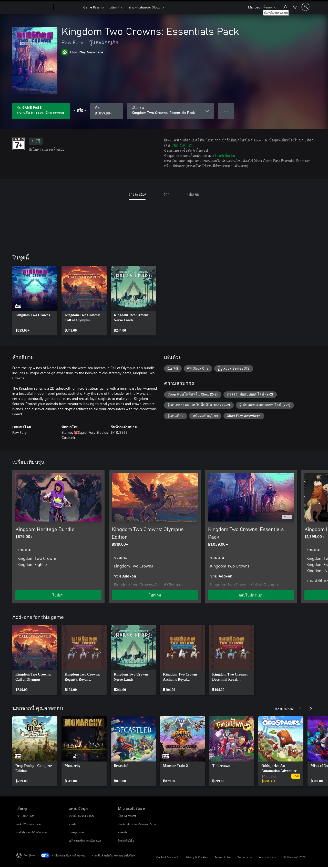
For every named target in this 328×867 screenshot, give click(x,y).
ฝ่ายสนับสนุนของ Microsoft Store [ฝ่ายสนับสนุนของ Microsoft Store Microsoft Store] (137, 824)
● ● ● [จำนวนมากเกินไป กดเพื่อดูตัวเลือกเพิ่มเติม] (226, 110)
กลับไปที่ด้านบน (251, 595)
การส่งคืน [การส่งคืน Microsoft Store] (123, 832)
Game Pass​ (91, 7)
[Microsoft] (34, 7)
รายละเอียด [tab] (137, 194)
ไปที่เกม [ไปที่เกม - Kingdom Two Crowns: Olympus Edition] (155, 595)
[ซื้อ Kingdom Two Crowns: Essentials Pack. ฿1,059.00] (106, 111)
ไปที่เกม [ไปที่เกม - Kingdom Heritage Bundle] (59, 595)
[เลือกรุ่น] (170, 111)
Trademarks (245, 857)
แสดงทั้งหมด (284, 708)
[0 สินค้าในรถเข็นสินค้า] (295, 7)
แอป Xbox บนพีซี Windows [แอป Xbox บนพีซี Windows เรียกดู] (31, 832)
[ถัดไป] (310, 462)
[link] (34, 300)
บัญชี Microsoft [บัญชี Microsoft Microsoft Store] (127, 815)
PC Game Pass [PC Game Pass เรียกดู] (25, 815)
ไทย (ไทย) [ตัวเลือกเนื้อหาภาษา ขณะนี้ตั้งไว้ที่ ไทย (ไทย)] (29, 855)
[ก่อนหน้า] (300, 462)
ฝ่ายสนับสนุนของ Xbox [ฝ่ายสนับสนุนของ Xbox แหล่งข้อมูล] (81, 815)
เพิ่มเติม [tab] (193, 194)
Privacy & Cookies (197, 857)
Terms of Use (223, 857)
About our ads (267, 857)
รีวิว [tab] (166, 194)
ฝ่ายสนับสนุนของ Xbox (144, 7)
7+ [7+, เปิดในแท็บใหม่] (35, 141)
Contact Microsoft (167, 857)
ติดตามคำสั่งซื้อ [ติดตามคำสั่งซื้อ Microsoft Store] (126, 840)
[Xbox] (67, 7)
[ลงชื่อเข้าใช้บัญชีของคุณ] (305, 7)
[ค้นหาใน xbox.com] (284, 6)
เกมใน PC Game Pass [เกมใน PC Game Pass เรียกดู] (28, 824)
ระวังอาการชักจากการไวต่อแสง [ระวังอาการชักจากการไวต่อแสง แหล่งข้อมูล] (85, 840)
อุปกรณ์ (114, 7)
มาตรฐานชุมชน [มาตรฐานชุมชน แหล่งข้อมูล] (77, 832)
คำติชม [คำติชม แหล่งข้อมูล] (72, 824)
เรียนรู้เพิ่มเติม (182, 145)
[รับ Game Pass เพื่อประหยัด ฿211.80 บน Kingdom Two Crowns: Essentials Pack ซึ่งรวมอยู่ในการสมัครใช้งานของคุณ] (41, 111)
